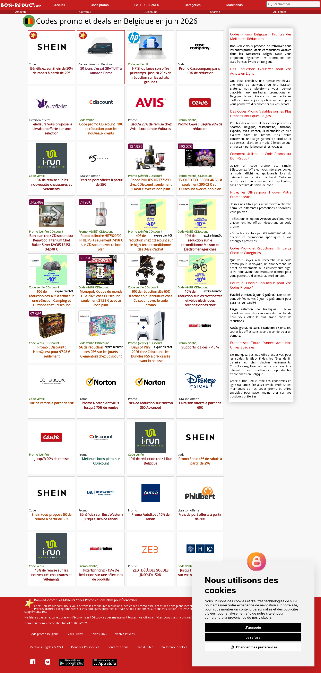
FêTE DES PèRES (146, 5)
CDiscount (150, 12)
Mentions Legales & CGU (46, 647)
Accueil (59, 5)
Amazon (20, 12)
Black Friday (75, 634)
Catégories (193, 5)
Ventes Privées (125, 634)
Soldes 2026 (99, 634)
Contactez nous (117, 647)
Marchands (234, 5)
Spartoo (215, 12)
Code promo (100, 5)
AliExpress (280, 12)
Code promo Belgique (44, 634)
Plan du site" (145, 647)
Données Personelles (85, 647)
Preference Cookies (174, 647)
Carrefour (85, 12)
